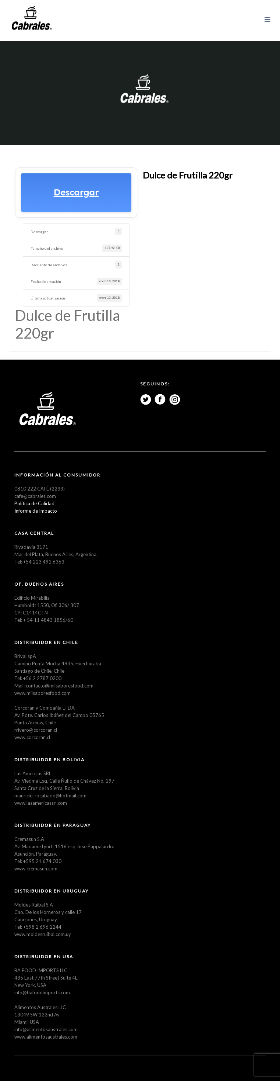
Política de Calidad (34, 503)
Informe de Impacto (35, 511)
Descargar (76, 192)
